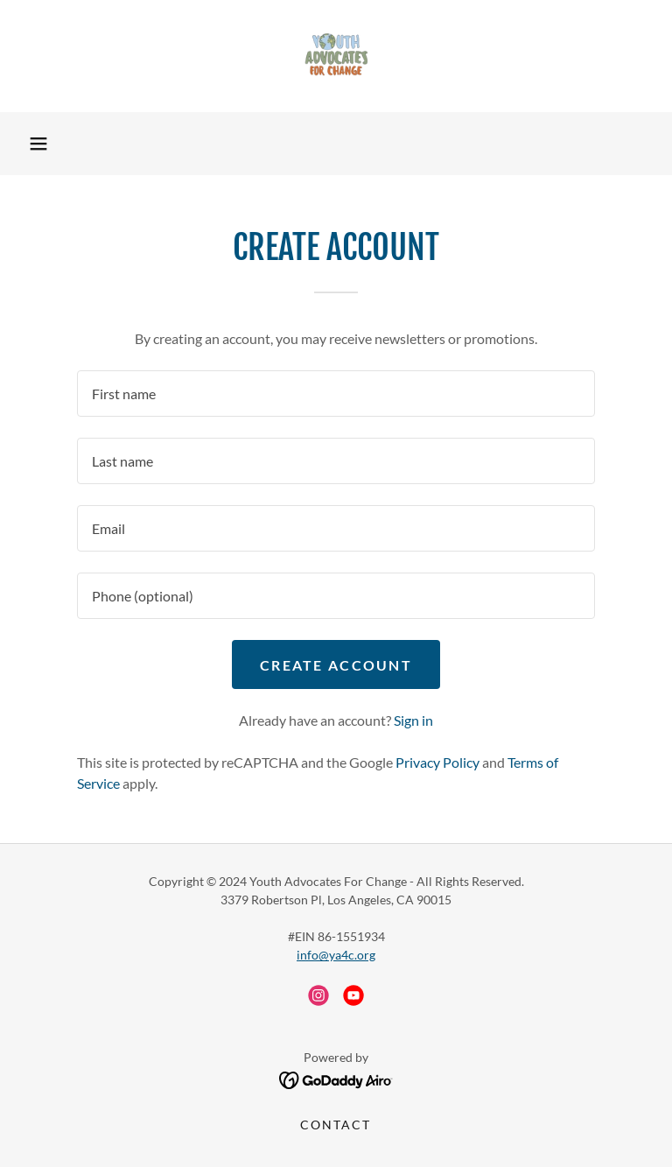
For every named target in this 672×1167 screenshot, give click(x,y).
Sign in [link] (413, 720)
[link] (336, 56)
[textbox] (336, 393)
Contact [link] (335, 1124)
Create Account (336, 665)
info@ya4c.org (336, 954)
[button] (38, 143)
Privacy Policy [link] (438, 762)
